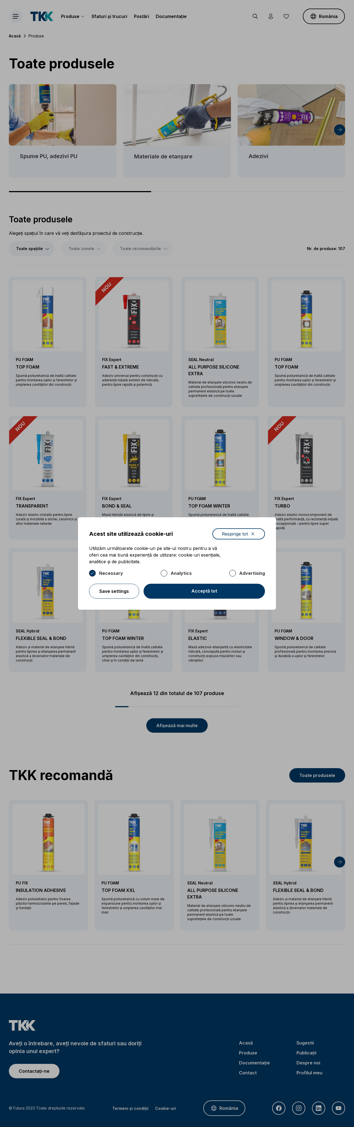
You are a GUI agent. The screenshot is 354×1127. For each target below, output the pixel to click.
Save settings (114, 591)
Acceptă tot (204, 591)
